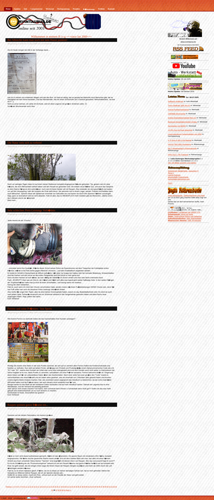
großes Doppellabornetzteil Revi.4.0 (182, 118)
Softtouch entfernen (175, 101)
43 (93, 486)
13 (30, 486)
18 (41, 486)
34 (74, 486)
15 (34, 486)
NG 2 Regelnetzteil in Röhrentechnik (182, 148)
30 (66, 486)
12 (28, 486)
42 (91, 486)
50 (108, 486)
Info (25, 9)
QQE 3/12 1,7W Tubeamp (178, 155)
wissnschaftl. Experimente (178, 177)
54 (116, 486)
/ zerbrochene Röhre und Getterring (185, 216)
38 (82, 486)
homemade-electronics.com (179, 179)
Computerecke (37, 9)
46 (99, 486)
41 (89, 486)
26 (57, 486)
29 (64, 486)
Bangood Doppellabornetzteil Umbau (182, 122)
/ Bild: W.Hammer (184, 220)
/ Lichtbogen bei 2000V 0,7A (184, 212)
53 (114, 486)
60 (62, 490)
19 (43, 486)
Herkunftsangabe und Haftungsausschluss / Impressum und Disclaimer (67, 498)
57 (56, 490)
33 (72, 486)
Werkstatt (50, 9)
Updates (17, 9)
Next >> (68, 490)
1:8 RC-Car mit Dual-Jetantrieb (180, 130)
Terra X (171, 173)
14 (32, 486)
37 (80, 486)
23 (51, 486)
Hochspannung (63, 9)
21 (47, 486)
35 (76, 486)
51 (110, 486)
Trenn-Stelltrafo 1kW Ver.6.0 (179, 105)
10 (24, 486)
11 (26, 486)
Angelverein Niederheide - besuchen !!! (183, 171)
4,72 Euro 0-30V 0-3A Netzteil (179, 140)
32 (70, 486)
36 (78, 486)
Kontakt (111, 9)
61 (65, 490)
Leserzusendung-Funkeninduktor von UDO (185, 134)
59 (60, 490)
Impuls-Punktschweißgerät (178, 110)
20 (45, 486)
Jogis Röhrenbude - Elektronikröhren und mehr (186, 195)
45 (97, 486)
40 (87, 486)
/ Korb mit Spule (180, 214)
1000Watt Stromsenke (176, 114)
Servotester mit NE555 (177, 126)
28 (62, 486)
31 (68, 486)
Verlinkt (101, 9)
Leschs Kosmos (174, 175)
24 (53, 486)
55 (52, 490)
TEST (170, 183)
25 (55, 486)
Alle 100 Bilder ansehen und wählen (182, 163)
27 (59, 486)
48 (103, 486)
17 (39, 486)
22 (49, 486)
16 (36, 486)
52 (112, 486)
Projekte (76, 9)
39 (85, 486)
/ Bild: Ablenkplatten (184, 218)
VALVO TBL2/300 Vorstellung (179, 144)
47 (101, 486)
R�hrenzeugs (89, 9)
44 (95, 486)
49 (105, 486)
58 (58, 490)
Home (8, 9)
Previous (9, 486)
